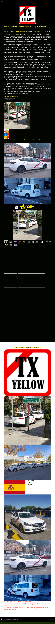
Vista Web (52, 619)
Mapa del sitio (15, 619)
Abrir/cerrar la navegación (27, 2)
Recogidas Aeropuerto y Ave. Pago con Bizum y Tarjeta (27, 347)
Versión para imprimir (6, 619)
